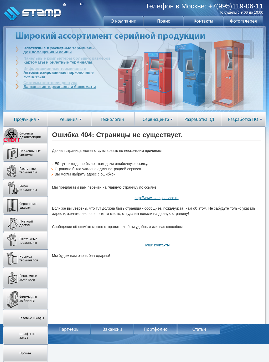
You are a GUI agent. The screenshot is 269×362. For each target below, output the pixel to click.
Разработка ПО (243, 119)
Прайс (163, 21)
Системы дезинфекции (30, 135)
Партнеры (69, 329)
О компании (123, 21)
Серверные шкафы (28, 205)
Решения (69, 119)
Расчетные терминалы (28, 170)
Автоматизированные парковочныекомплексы (58, 74)
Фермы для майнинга (28, 298)
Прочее (25, 353)
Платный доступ (26, 223)
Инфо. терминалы (28, 188)
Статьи (199, 329)
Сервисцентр (156, 119)
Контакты (203, 21)
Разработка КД (199, 119)
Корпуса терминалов (28, 258)
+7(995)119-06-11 (235, 6)
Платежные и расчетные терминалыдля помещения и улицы (59, 50)
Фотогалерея (243, 21)
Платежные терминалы (28, 241)
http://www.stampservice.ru (156, 198)
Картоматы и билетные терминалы (57, 62)
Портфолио (156, 329)
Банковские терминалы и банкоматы (59, 86)
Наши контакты (156, 245)
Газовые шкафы (31, 318)
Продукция (25, 119)
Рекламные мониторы (28, 277)
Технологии (112, 119)
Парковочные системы (30, 153)
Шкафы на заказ (27, 335)
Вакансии (112, 329)
